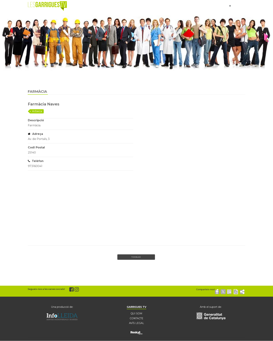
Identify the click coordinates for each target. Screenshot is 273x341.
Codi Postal (36, 147)
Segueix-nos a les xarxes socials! (46, 289)
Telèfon (36, 161)
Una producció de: (62, 306)
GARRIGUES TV (136, 306)
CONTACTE (136, 318)
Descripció (36, 120)
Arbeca (37, 111)
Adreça (35, 134)
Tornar (136, 257)
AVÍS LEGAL (136, 323)
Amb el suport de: (211, 306)
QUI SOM (136, 313)
